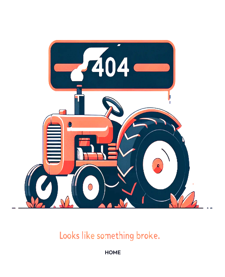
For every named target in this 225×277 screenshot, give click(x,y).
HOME (113, 252)
